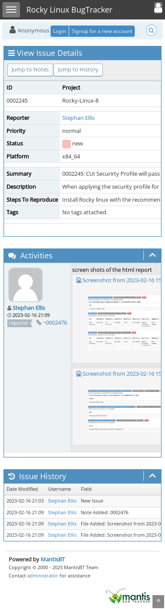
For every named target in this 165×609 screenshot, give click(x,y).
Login (59, 31)
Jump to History (78, 69)
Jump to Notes (30, 69)
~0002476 (55, 322)
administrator (42, 575)
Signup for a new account (102, 31)
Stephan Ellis (78, 118)
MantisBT (53, 559)
